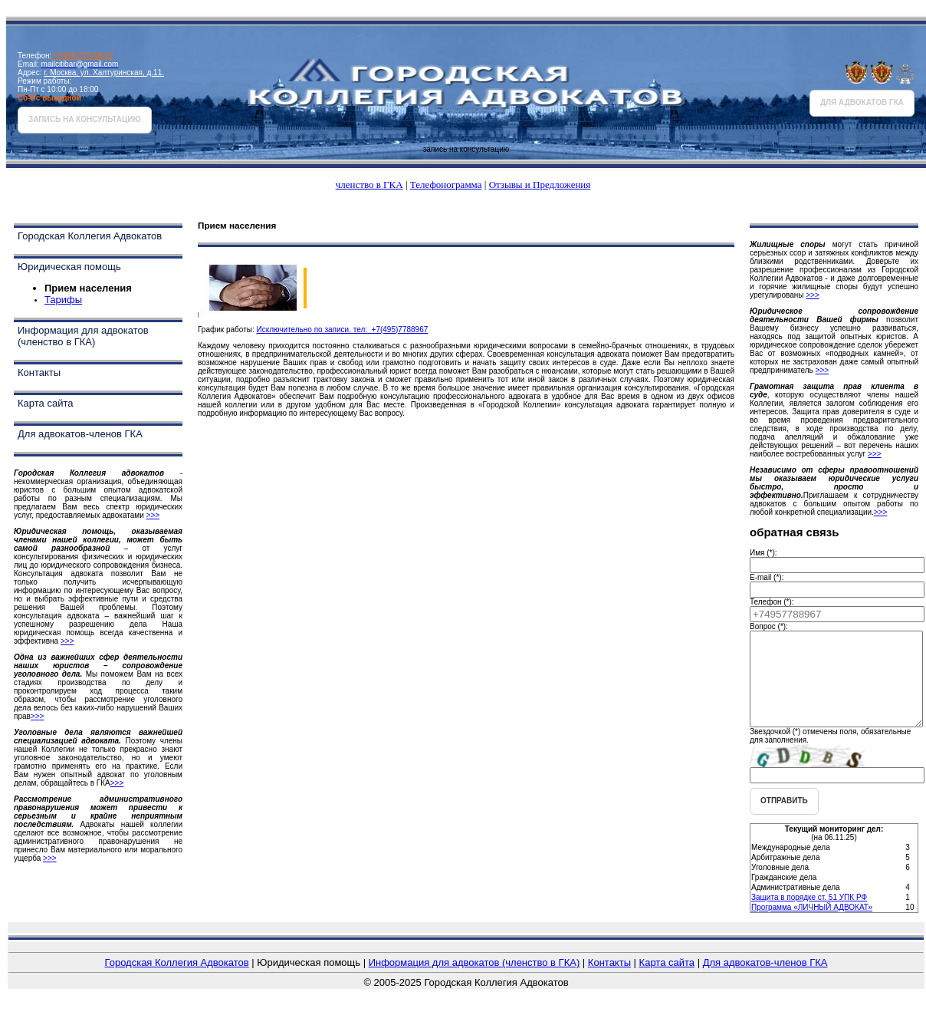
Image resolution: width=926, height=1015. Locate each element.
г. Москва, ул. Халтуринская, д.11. (104, 72)
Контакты (39, 372)
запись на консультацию (84, 119)
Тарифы (63, 299)
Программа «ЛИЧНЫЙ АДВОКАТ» (811, 925)
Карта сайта (45, 403)
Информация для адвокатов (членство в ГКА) (83, 336)
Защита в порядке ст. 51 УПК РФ (809, 915)
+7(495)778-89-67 (82, 55)
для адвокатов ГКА (862, 102)
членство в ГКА (369, 184)
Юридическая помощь (69, 266)
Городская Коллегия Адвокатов (90, 236)
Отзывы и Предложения (540, 184)
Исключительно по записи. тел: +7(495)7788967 (342, 329)
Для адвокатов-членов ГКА (80, 434)
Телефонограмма (446, 184)
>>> (153, 515)
